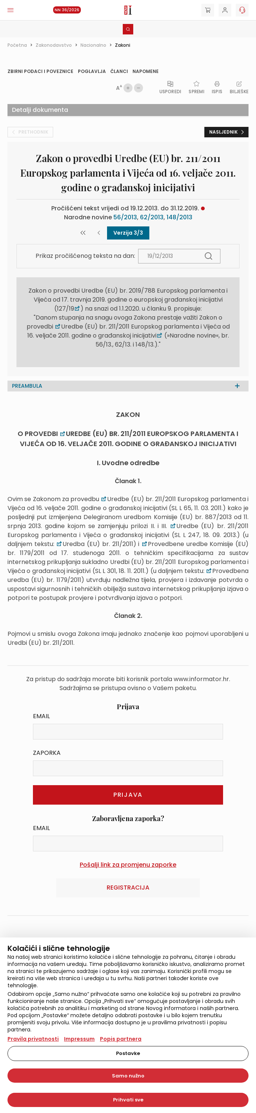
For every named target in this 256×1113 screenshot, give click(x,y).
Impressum (79, 1039)
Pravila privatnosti (33, 1039)
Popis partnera (120, 1039)
